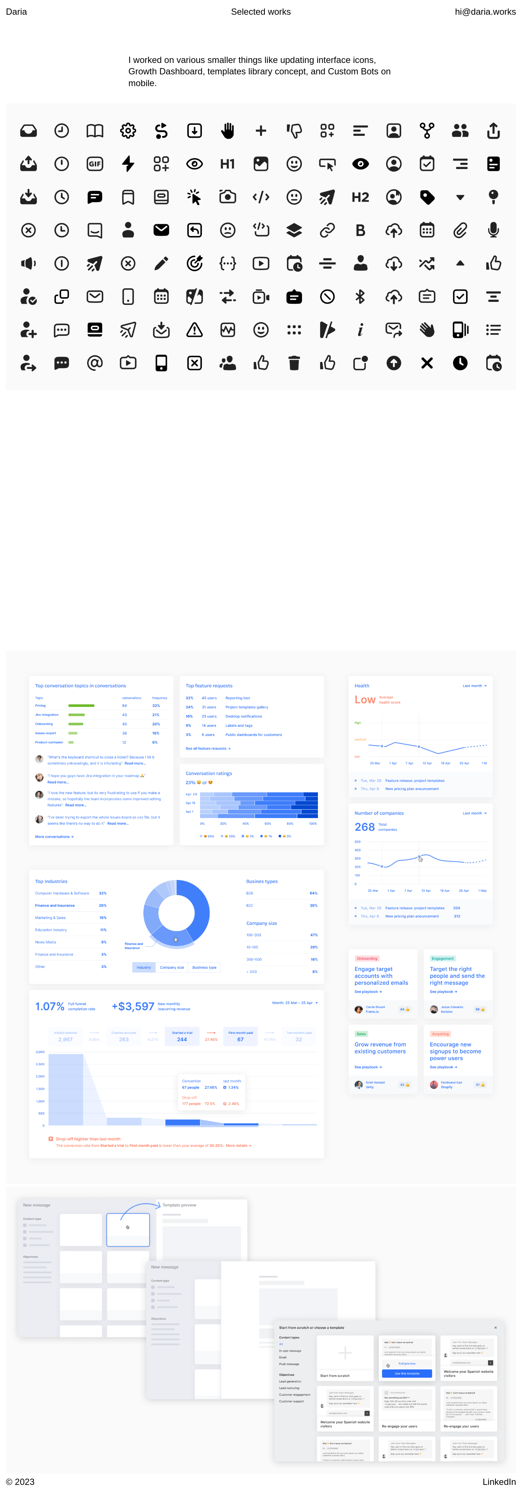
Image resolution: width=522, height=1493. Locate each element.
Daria (16, 12)
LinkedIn (499, 1482)
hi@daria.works (485, 12)
